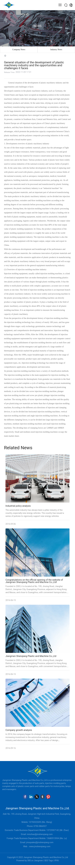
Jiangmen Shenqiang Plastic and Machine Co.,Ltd (30, 656)
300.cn (30, 860)
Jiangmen (38, 860)
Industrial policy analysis (18, 505)
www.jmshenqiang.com (39, 846)
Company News (18, 49)
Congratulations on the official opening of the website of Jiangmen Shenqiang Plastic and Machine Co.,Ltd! (34, 581)
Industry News (56, 49)
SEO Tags (48, 860)
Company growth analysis (18, 730)
